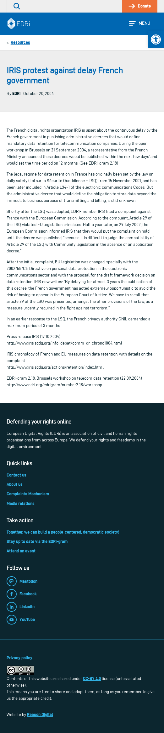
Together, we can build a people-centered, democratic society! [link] (63, 532)
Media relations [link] (21, 503)
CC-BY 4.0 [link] (92, 678)
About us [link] (15, 484)
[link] (156, 39)
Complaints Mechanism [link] (28, 493)
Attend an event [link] (21, 550)
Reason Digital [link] (40, 714)
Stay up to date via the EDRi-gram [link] (37, 541)
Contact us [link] (16, 474)
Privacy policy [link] (19, 657)
